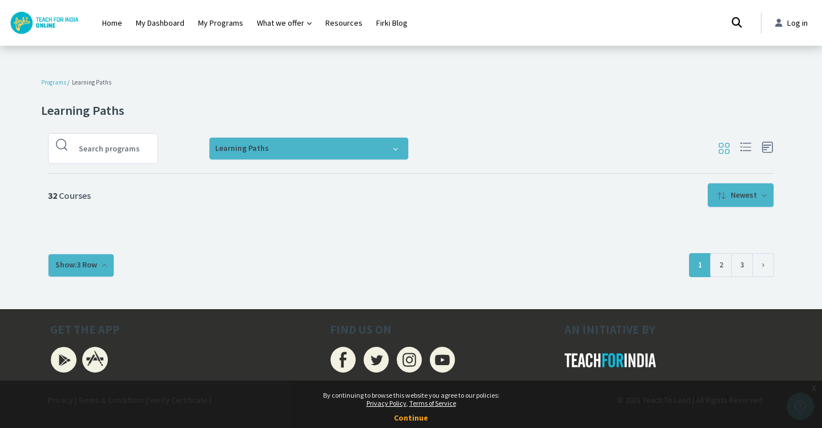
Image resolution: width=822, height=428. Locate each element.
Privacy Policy (386, 403)
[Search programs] (112, 148)
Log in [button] (791, 23)
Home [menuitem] (112, 23)
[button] (724, 148)
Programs (53, 82)
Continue (411, 418)
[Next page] (763, 265)
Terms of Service (432, 403)
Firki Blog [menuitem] (392, 23)
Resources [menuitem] (343, 23)
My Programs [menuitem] (220, 23)
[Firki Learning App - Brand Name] (44, 23)
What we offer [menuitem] (280, 23)
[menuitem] (740, 195)
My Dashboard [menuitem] (160, 23)
